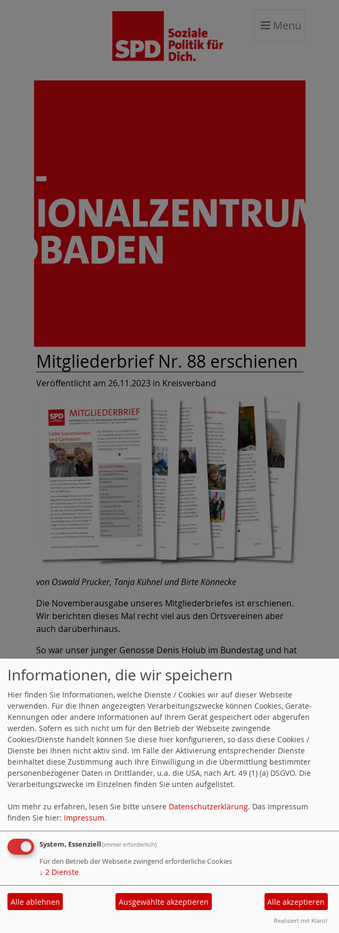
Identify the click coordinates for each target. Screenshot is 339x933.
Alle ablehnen (35, 902)
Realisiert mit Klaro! (300, 920)
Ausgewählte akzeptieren (164, 902)
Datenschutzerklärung (208, 806)
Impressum (84, 818)
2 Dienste (59, 872)
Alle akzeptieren (296, 902)
